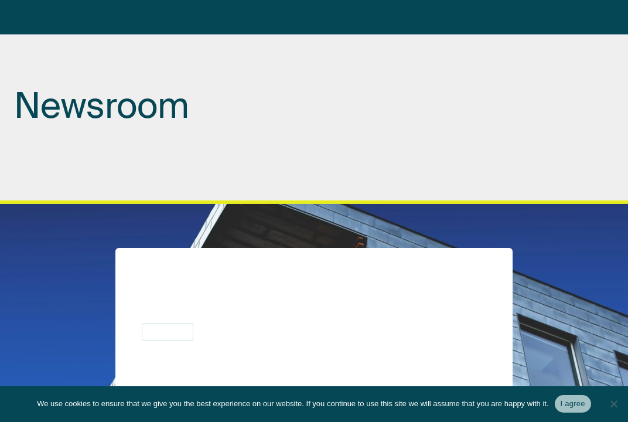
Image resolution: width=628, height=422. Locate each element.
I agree (573, 403)
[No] (613, 404)
